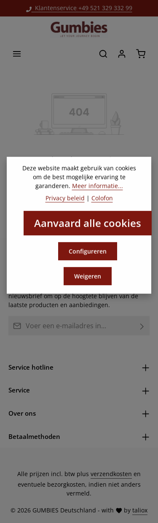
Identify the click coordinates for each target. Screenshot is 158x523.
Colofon (102, 205)
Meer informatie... (97, 192)
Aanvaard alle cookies (87, 230)
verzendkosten (111, 474)
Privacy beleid (65, 205)
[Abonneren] (142, 325)
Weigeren (87, 283)
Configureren (88, 258)
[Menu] (16, 53)
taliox (139, 510)
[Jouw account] (121, 53)
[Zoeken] (103, 53)
